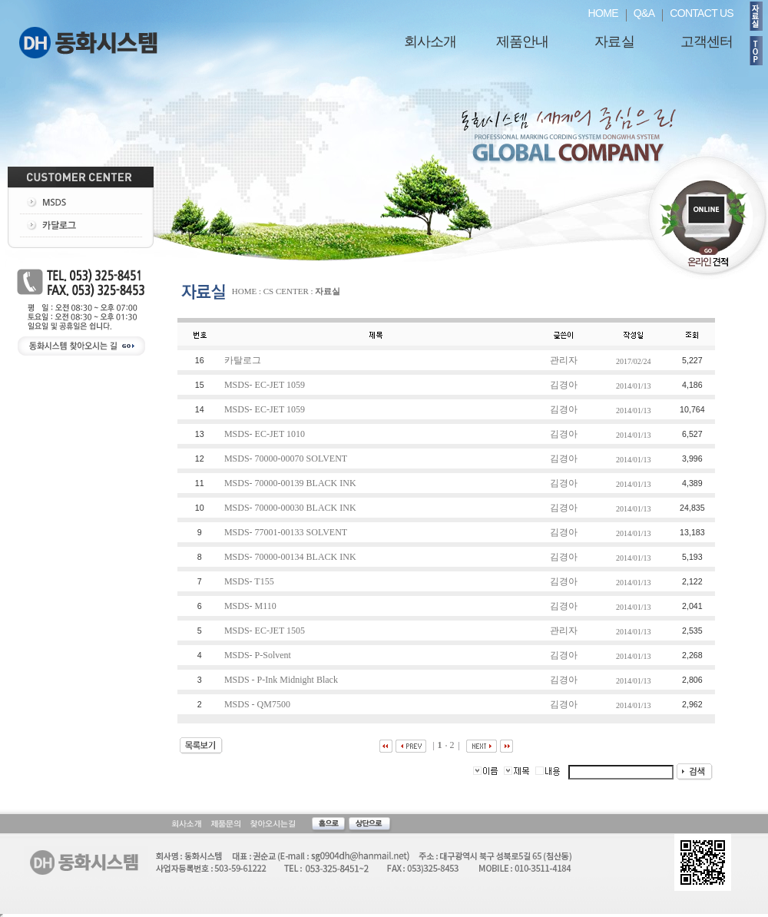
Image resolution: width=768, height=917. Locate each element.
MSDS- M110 (251, 606)
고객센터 (706, 41)
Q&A (644, 13)
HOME (603, 13)
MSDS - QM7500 (258, 704)
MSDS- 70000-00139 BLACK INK (291, 483)
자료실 (614, 41)
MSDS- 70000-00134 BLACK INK (291, 556)
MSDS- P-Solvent (258, 655)
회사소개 (430, 41)
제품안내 (522, 41)
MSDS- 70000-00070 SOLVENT (286, 458)
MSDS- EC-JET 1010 (265, 434)
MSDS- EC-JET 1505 (265, 630)
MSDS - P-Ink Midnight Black (282, 679)
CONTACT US (701, 13)
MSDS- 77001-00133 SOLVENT (286, 532)
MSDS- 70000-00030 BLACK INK (291, 507)
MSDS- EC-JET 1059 (265, 384)
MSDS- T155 (250, 581)
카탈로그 (243, 360)
